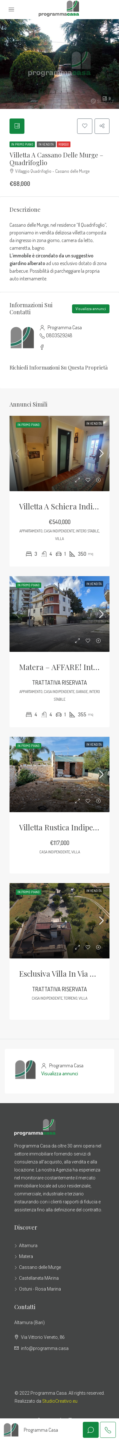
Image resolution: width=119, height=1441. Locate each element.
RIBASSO (63, 144)
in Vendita (46, 144)
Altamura (28, 1245)
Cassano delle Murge (40, 1267)
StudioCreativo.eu (59, 1401)
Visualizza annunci (91, 308)
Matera (26, 1256)
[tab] (17, 126)
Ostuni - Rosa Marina (40, 1289)
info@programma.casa (45, 1348)
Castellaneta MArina (39, 1278)
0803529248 (59, 335)
